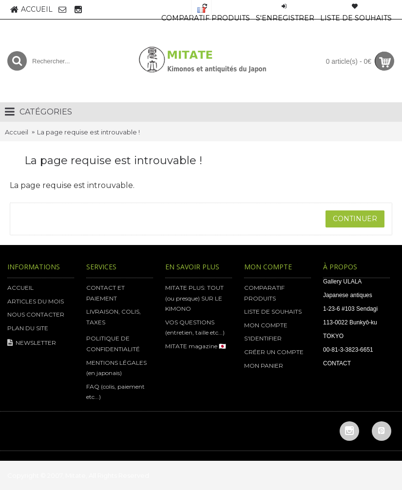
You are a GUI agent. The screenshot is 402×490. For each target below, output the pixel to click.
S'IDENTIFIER (263, 338)
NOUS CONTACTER (35, 314)
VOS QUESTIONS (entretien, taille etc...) (195, 328)
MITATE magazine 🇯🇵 (195, 346)
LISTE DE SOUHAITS (273, 311)
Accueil (16, 132)
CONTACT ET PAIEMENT (105, 293)
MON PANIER (263, 365)
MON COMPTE (265, 325)
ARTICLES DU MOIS (35, 301)
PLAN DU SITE (27, 328)
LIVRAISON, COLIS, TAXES (113, 317)
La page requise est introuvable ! (88, 132)
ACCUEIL (20, 287)
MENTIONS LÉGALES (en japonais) (116, 368)
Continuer (355, 218)
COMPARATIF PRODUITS (264, 293)
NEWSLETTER (31, 343)
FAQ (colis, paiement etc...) (115, 392)
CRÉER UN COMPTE (274, 352)
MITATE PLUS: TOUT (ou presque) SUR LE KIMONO (194, 298)
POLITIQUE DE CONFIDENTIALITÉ (113, 344)
